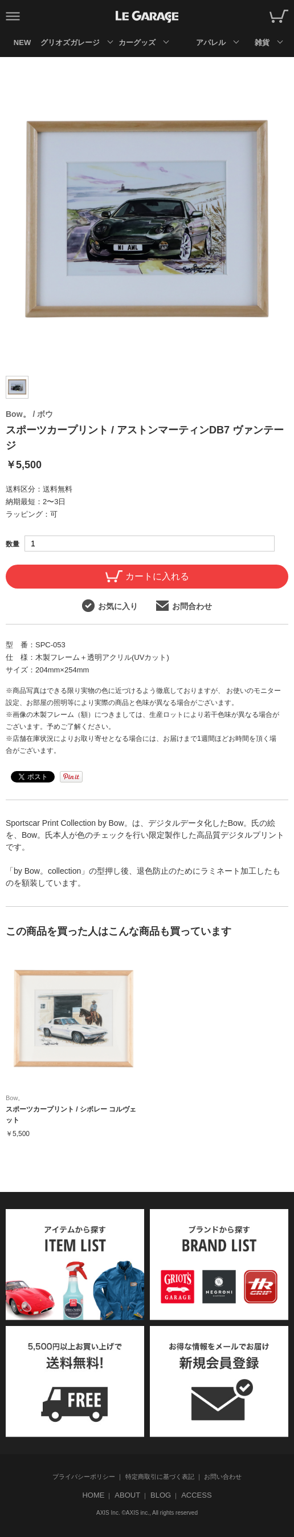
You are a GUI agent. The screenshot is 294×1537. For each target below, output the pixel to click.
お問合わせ (184, 605)
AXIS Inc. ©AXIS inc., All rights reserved (147, 1513)
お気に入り (110, 605)
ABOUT (127, 1495)
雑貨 (262, 42)
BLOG (160, 1495)
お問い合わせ (223, 1476)
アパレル (211, 42)
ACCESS (196, 1495)
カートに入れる (147, 576)
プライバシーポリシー (83, 1476)
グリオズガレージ (69, 42)
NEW (22, 42)
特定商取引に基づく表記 (159, 1476)
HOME (93, 1495)
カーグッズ (137, 42)
